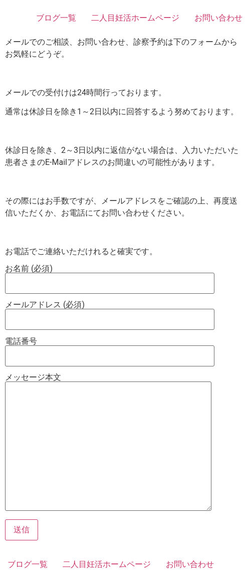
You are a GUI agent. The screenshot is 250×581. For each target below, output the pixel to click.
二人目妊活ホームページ (135, 18)
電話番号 (109, 348)
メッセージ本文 (108, 442)
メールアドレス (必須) (109, 312)
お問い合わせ (218, 18)
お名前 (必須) (109, 276)
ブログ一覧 (56, 18)
